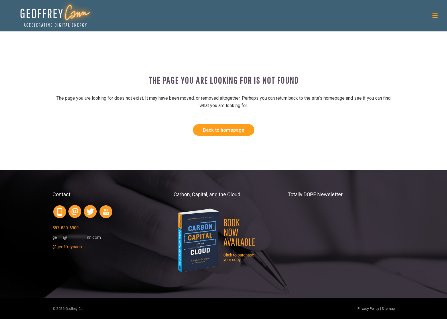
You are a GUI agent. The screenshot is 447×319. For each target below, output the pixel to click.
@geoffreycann (67, 246)
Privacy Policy (368, 309)
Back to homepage (223, 130)
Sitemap (388, 309)
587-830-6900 (65, 227)
